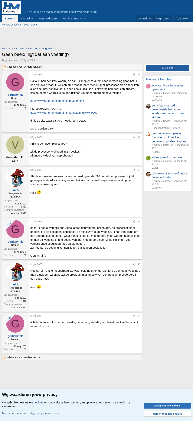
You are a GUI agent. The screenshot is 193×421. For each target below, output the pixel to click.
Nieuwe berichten (11, 24)
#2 (139, 137)
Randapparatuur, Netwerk (166, 127)
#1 (139, 74)
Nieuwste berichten (159, 79)
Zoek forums (30, 24)
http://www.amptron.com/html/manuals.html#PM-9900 (63, 112)
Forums (10, 18)
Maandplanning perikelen (167, 157)
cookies (38, 402)
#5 (139, 264)
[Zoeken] (182, 18)
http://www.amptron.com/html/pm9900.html (57, 100)
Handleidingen (48, 18)
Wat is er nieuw (72, 18)
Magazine (27, 18)
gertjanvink (11, 60)
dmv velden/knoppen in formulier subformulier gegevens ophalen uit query (169, 137)
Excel (155, 167)
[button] (84, 18)
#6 (139, 316)
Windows (157, 100)
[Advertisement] (70, 38)
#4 (139, 221)
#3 (139, 170)
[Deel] (133, 74)
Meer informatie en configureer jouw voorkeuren (32, 413)
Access (156, 151)
